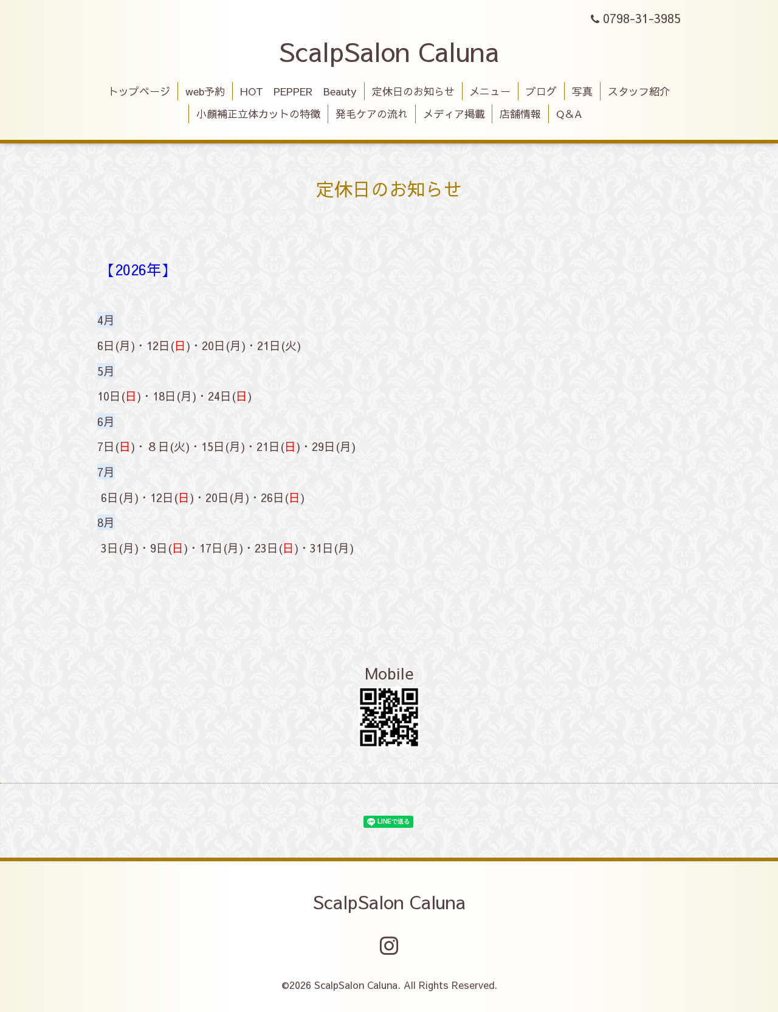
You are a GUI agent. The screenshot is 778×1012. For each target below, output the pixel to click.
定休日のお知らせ (413, 91)
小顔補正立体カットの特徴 (258, 113)
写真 (582, 91)
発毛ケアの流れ (372, 113)
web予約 (205, 91)
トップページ (139, 91)
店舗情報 (520, 113)
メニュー (490, 91)
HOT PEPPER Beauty (298, 91)
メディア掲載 (454, 113)
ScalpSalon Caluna (389, 51)
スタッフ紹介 (639, 91)
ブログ (541, 91)
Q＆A (569, 113)
